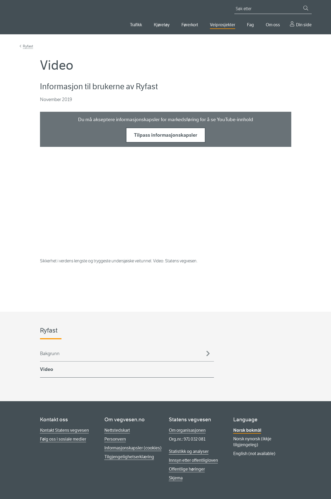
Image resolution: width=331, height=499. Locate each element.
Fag (250, 24)
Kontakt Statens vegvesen (64, 430)
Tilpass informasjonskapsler (165, 135)
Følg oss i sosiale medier (63, 439)
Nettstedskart (117, 430)
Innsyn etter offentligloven (193, 460)
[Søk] (306, 8)
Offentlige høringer (187, 469)
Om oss (273, 24)
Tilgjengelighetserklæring (129, 456)
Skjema (176, 478)
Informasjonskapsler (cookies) (133, 447)
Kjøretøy (162, 24)
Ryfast (28, 46)
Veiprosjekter (222, 24)
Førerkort (189, 24)
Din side (304, 24)
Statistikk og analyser (189, 451)
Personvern (115, 439)
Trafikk (136, 24)
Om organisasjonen (187, 430)
